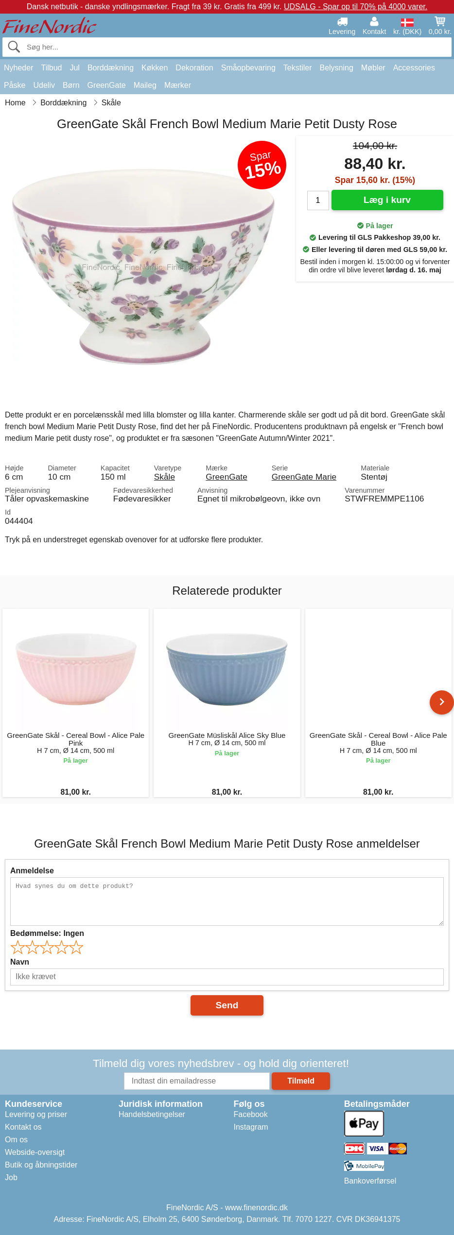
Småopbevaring (248, 68)
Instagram (251, 1127)
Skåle (164, 477)
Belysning (336, 68)
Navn (19, 962)
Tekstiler (297, 68)
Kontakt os (23, 1127)
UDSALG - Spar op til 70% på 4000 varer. (355, 6)
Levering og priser (36, 1114)
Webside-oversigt (35, 1152)
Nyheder (18, 68)
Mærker (177, 85)
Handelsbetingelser (152, 1114)
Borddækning (110, 68)
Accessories (414, 68)
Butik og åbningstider (41, 1165)
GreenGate (106, 85)
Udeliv (43, 85)
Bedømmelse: (47, 933)
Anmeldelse (32, 871)
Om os (16, 1139)
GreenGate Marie (304, 477)
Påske (14, 85)
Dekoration (194, 68)
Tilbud (51, 68)
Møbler (373, 68)
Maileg (145, 85)
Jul (74, 68)
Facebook (251, 1114)
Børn (71, 85)
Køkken (154, 68)
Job (11, 1177)
